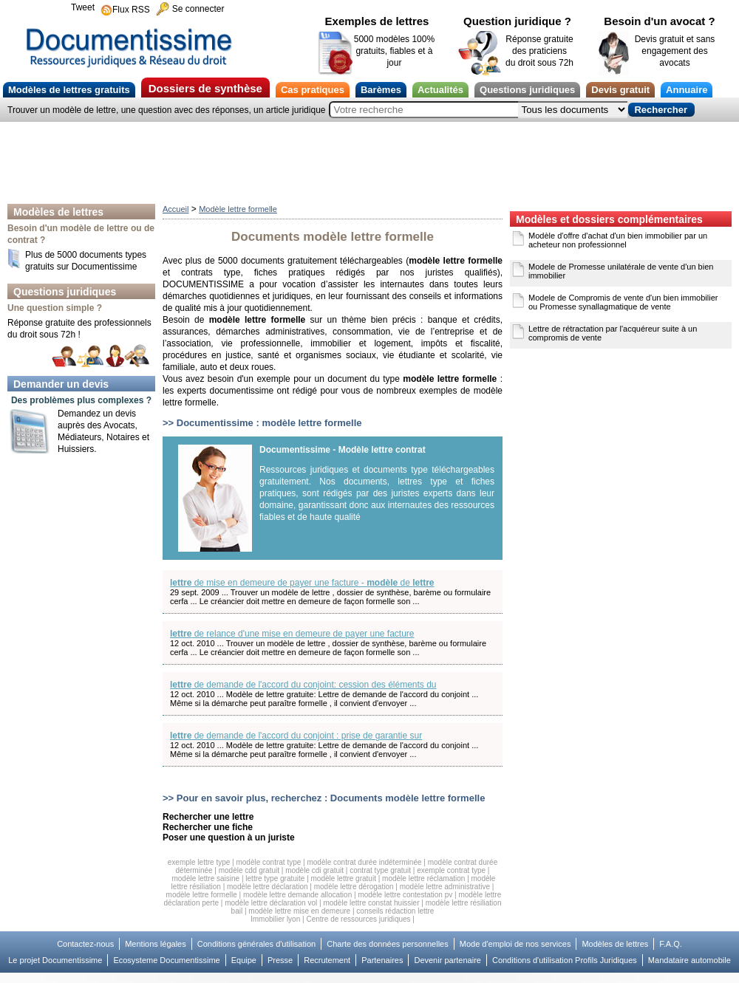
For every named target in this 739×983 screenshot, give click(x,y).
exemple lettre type (199, 862)
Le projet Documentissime (55, 960)
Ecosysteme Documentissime (166, 960)
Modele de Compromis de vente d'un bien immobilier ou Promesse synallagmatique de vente (623, 302)
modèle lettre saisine (205, 878)
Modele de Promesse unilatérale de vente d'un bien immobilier (620, 271)
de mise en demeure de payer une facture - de (302, 583)
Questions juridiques (527, 89)
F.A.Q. (670, 943)
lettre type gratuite (274, 878)
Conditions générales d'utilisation (256, 943)
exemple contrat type (451, 870)
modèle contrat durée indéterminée (364, 862)
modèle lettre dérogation (354, 887)
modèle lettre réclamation (423, 878)
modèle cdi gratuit (314, 870)
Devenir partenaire (447, 960)
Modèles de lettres (58, 212)
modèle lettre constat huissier (371, 903)
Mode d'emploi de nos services (515, 943)
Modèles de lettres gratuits (69, 89)
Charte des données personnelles (388, 943)
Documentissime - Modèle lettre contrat (342, 450)
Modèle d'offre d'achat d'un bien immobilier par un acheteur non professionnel (617, 240)
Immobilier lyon (275, 919)
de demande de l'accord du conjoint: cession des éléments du (303, 684)
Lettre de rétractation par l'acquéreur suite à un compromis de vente (612, 333)
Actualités (440, 89)
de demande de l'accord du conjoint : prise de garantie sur (296, 735)
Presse (280, 960)
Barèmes (381, 89)
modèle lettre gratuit (343, 878)
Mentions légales (155, 943)
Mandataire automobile (689, 960)
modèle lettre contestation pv (405, 895)
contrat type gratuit (380, 870)
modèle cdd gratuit (249, 870)
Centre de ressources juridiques (358, 919)
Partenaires (382, 960)
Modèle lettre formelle (238, 209)
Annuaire (686, 89)
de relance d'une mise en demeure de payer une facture (292, 633)
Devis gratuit (620, 89)
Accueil (175, 209)
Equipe (243, 960)
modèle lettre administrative (445, 887)
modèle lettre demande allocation (297, 895)
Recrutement (327, 960)
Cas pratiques (312, 89)
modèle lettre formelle (201, 895)
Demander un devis (61, 384)
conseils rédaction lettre (395, 911)
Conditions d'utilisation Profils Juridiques (564, 960)
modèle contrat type (268, 862)
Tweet (83, 7)
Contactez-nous (85, 943)
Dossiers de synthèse (205, 88)
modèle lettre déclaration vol (271, 903)
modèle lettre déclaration (267, 887)
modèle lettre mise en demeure (299, 911)
